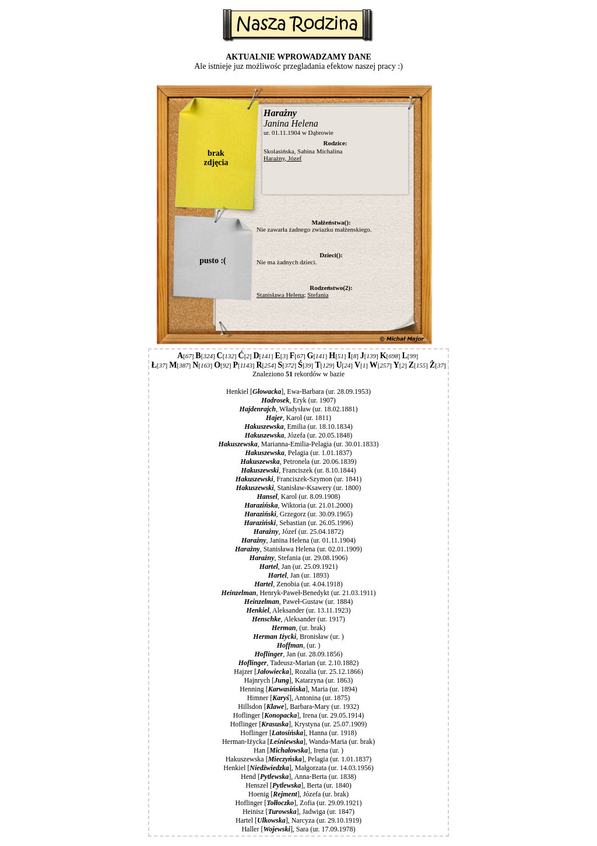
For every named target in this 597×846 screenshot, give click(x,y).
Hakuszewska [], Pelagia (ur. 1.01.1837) (299, 759)
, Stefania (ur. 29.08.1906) (298, 558)
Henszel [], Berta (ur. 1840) (298, 785)
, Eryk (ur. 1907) (298, 400)
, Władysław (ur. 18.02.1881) (299, 409)
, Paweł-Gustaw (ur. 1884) (298, 601)
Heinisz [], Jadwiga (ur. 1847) (298, 811)
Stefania (317, 294)
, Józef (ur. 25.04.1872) (298, 531)
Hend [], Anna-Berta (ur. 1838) (298, 776)
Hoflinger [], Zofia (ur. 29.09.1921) (299, 803)
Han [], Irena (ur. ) (298, 750)
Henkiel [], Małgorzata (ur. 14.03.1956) (298, 768)
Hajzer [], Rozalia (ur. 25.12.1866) (298, 671)
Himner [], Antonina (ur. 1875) (298, 698)
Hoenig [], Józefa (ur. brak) (298, 794)
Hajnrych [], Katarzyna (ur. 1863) (298, 680)
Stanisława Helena (280, 294)
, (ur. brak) (298, 628)
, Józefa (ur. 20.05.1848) (298, 435)
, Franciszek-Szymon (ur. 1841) (298, 479)
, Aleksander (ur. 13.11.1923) (298, 610)
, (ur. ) (298, 645)
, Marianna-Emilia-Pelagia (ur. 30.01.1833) (299, 444)
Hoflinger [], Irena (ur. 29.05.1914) (298, 715)
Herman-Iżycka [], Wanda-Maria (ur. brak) (298, 741)
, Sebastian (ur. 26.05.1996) (298, 523)
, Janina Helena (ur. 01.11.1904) (298, 540)
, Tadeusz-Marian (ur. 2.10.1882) (298, 663)
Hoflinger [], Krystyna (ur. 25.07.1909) (298, 724)
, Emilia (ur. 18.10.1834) (298, 426)
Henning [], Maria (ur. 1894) (298, 689)
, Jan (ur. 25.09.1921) (298, 566)
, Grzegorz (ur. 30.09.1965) (298, 514)
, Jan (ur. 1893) (298, 575)
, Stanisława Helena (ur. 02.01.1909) (298, 549)
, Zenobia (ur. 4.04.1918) (298, 584)
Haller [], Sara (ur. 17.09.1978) (298, 829)
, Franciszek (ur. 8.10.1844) (298, 470)
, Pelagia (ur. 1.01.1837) (298, 453)
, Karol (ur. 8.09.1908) (298, 496)
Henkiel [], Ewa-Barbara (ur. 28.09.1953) (298, 391)
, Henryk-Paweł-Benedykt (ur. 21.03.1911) (298, 593)
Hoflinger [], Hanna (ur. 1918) (298, 733)
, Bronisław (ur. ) (298, 636)
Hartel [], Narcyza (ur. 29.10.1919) (298, 820)
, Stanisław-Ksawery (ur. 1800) (298, 488)
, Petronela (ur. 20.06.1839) (298, 461)
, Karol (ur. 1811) (298, 418)
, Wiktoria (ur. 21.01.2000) (298, 505)
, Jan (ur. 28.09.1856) (298, 654)
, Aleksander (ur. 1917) (298, 619)
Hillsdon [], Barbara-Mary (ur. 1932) (298, 706)
